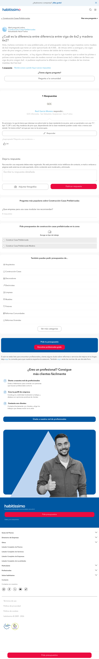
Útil (6, 144)
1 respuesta (7, 68)
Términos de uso (9, 601)
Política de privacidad (12, 606)
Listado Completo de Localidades (14, 561)
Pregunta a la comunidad (49, 79)
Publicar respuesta (74, 186)
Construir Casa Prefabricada (17, 240)
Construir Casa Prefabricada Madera (20, 246)
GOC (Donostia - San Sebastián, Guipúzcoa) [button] (44, 114)
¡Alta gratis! (57, 3)
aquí (7, 359)
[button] (49, 532)
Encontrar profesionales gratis (49, 347)
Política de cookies (10, 611)
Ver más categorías (49, 329)
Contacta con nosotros (9, 584)
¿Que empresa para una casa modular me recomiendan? (27, 209)
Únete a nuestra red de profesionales (49, 419)
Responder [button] (49, 133)
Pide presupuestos (49, 655)
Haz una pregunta (88, 18)
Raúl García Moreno (44, 111)
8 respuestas (7, 214)
